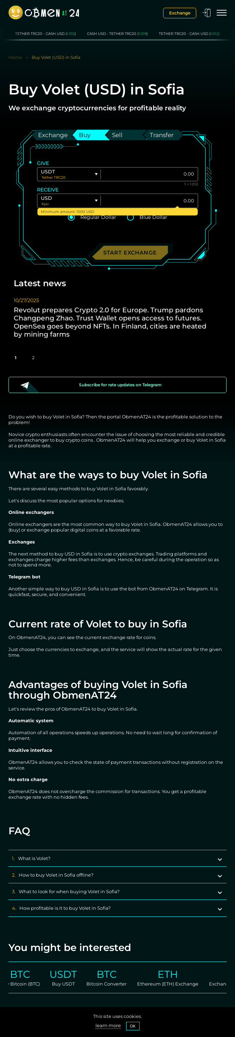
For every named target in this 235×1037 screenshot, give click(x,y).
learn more (108, 1025)
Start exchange (130, 253)
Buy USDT (71, 984)
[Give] (149, 174)
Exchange (179, 13)
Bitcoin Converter (114, 984)
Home (15, 57)
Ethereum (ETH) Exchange (175, 984)
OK (133, 1026)
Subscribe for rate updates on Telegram (120, 384)
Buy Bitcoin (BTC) (28, 984)
